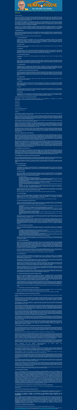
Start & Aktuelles (24, 10)
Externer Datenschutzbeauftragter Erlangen (22, 408)
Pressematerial (46, 10)
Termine (42, 10)
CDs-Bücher (35, 10)
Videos (39, 10)
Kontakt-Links (52, 10)
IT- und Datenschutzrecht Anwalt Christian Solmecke (47, 408)
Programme (30, 10)
